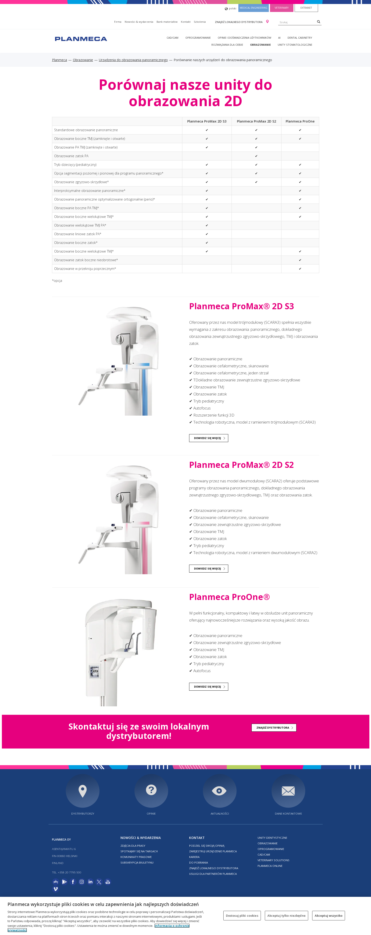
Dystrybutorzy (82, 813)
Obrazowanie (260, 44)
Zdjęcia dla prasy (132, 845)
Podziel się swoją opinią (206, 845)
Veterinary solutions (273, 860)
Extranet (306, 7)
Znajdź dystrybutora (272, 727)
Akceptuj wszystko (328, 915)
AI (279, 37)
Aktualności (220, 813)
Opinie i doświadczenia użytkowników (244, 37)
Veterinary (282, 7)
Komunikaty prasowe (136, 857)
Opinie (151, 813)
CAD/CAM (172, 37)
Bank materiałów (167, 21)
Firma (117, 21)
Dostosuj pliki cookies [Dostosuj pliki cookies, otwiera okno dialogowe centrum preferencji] (242, 915)
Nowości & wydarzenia (139, 21)
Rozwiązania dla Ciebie (227, 44)
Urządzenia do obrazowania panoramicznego (133, 60)
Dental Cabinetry (300, 37)
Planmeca (59, 60)
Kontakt (186, 21)
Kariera (194, 857)
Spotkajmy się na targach (139, 851)
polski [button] (230, 8)
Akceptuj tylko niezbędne (286, 915)
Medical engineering (253, 7)
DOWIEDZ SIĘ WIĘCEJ (207, 438)
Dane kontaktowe (288, 813)
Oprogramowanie (198, 37)
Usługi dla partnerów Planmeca (213, 873)
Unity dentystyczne (272, 837)
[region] (185, 916)
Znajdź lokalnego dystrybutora (239, 22)
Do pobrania (198, 862)
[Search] (319, 21)
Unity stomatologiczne (295, 44)
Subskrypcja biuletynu (137, 862)
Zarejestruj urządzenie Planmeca (213, 851)
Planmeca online (270, 866)
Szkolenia (200, 21)
